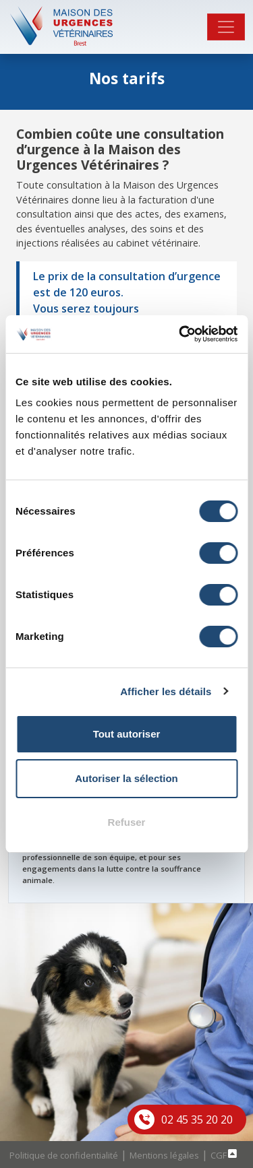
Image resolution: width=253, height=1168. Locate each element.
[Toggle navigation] (226, 26)
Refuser (127, 822)
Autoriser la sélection (126, 778)
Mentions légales (164, 1155)
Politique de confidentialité (63, 1155)
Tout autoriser (127, 734)
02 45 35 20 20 (197, 1119)
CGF (218, 1155)
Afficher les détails (165, 691)
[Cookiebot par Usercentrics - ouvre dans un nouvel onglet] (180, 334)
